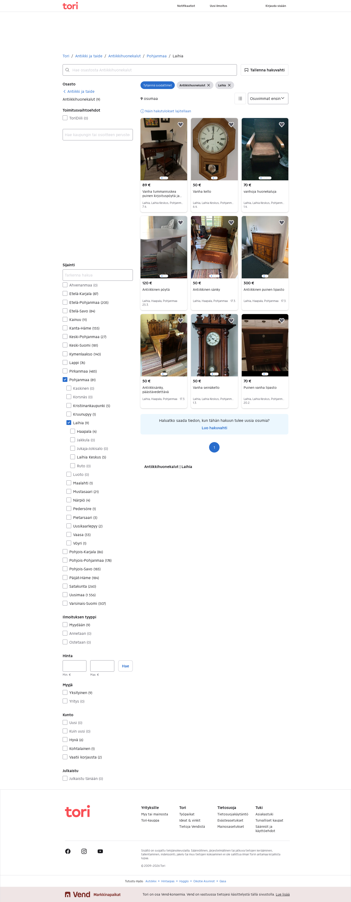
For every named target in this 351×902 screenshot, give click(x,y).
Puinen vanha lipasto (260, 387)
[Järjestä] (268, 98)
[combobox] (150, 70)
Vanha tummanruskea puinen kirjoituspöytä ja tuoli (162, 195)
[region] (163, 149)
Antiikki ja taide (88, 56)
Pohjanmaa (157, 56)
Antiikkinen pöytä (156, 289)
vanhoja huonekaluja (260, 191)
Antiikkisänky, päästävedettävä (155, 389)
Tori (66, 56)
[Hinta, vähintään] (74, 666)
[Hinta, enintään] (102, 666)
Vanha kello (202, 191)
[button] (264, 70)
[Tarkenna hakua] (98, 275)
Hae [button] (125, 666)
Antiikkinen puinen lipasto (264, 289)
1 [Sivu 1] (214, 447)
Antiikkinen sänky (206, 289)
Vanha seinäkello (206, 387)
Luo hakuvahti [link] (214, 427)
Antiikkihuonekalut (124, 56)
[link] (79, 91)
